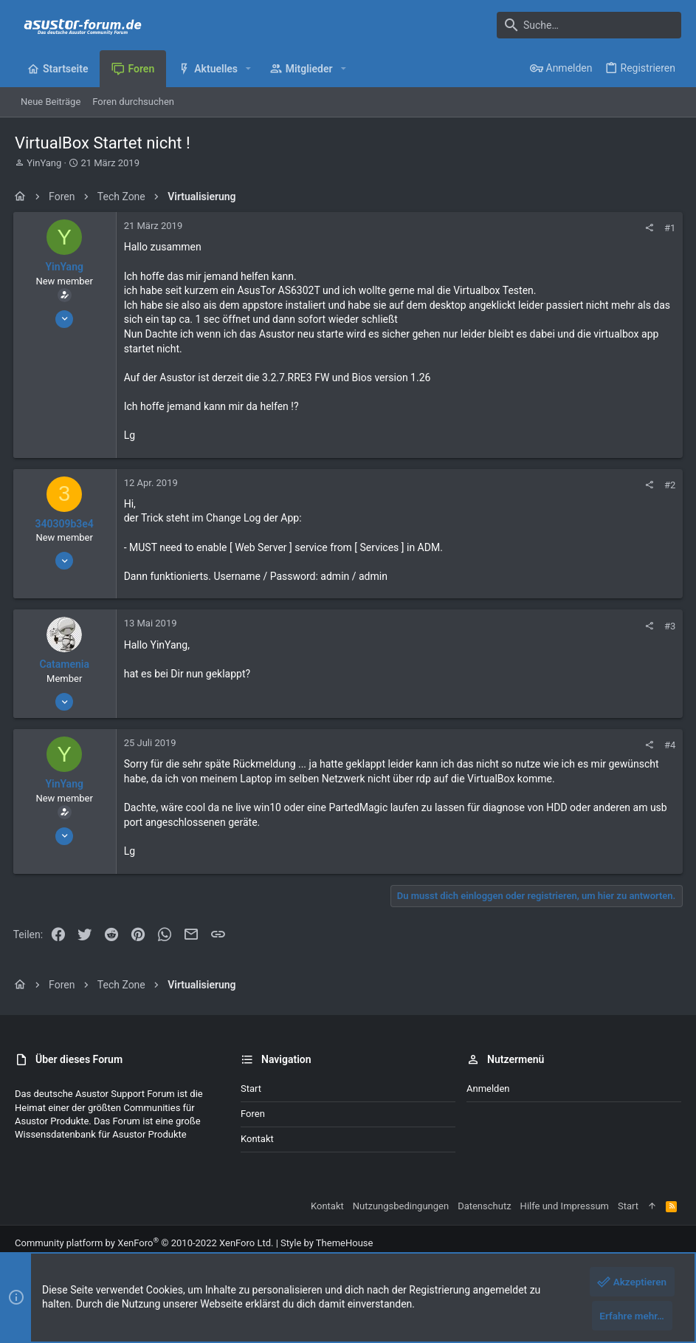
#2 (668, 485)
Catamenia (66, 664)
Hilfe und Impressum (564, 1206)
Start (251, 1088)
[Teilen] (648, 228)
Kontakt (257, 1138)
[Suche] (589, 25)
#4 (668, 745)
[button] (248, 69)
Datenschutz (484, 1206)
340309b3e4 (66, 524)
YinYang (44, 162)
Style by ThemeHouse (326, 1242)
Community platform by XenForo (144, 1242)
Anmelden (488, 1088)
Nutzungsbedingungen (401, 1206)
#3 (668, 626)
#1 (668, 227)
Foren (253, 1113)
